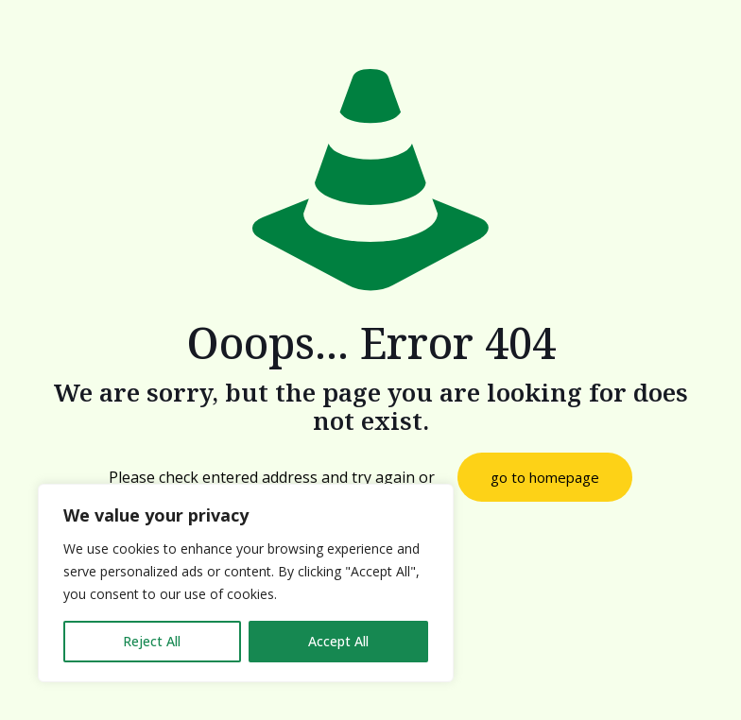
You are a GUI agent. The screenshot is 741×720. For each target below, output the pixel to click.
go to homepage (545, 477)
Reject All (152, 641)
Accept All (338, 641)
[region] (246, 583)
